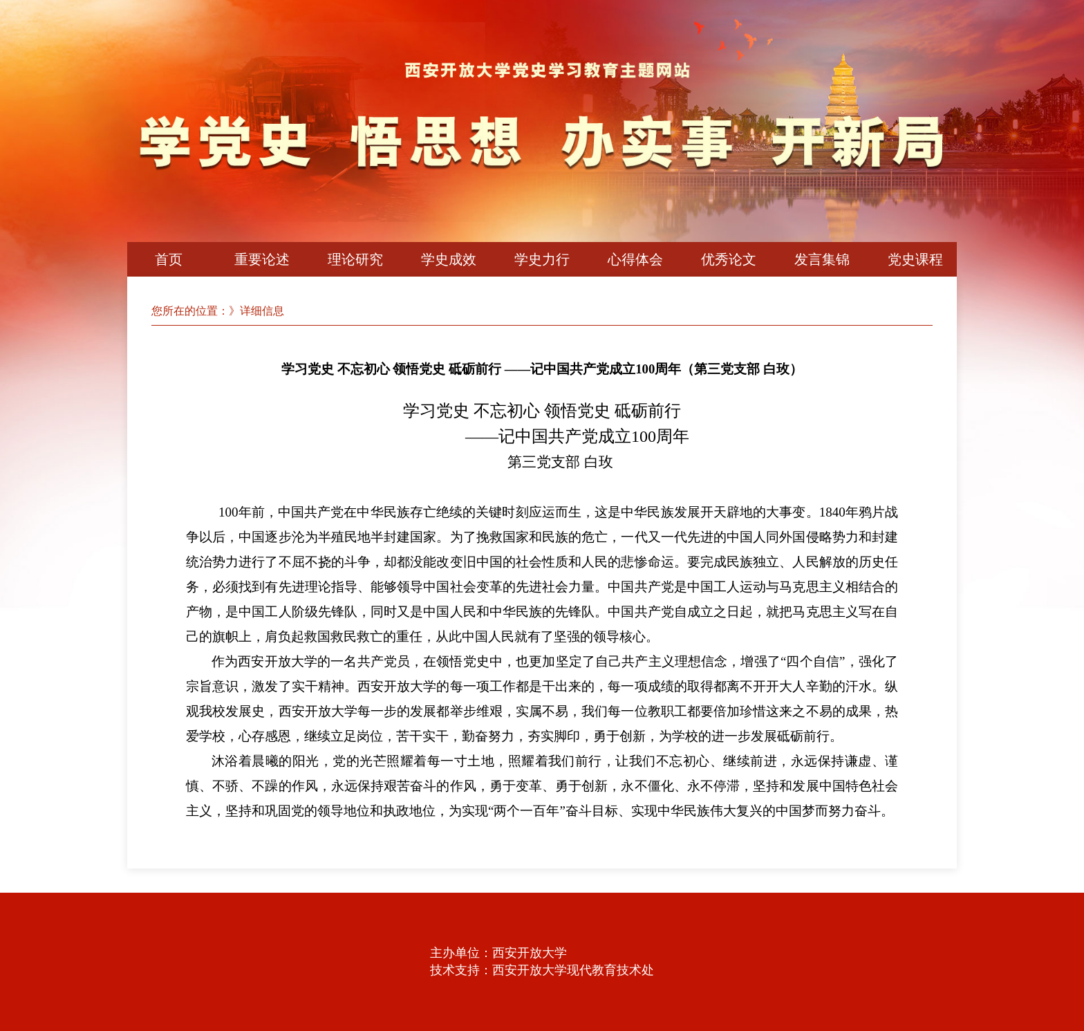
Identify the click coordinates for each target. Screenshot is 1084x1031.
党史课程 (915, 259)
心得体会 (635, 259)
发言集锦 (822, 259)
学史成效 (448, 259)
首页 (169, 259)
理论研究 (355, 259)
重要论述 (262, 259)
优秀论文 (728, 259)
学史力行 (542, 259)
